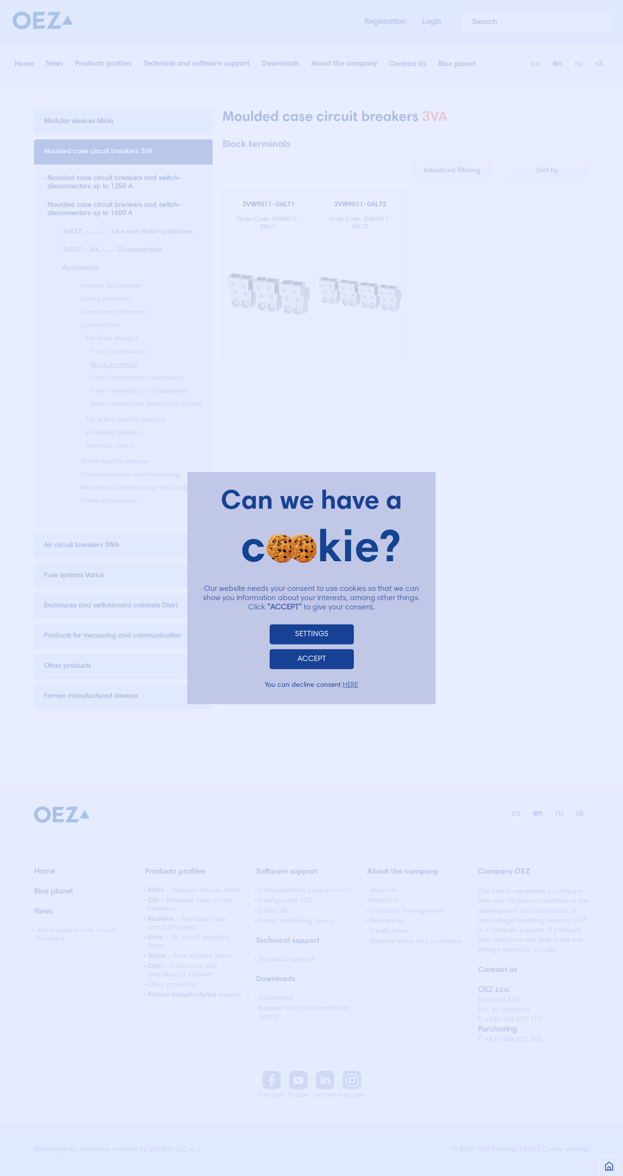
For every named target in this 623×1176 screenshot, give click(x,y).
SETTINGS (312, 634)
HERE (350, 684)
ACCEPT (311, 658)
